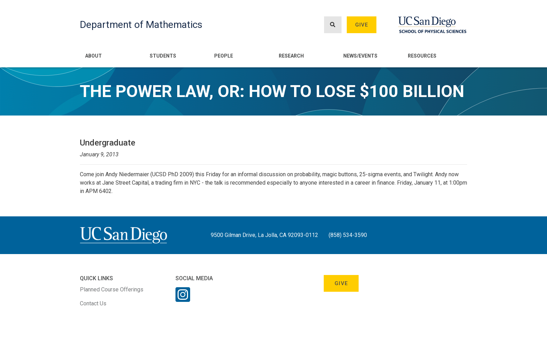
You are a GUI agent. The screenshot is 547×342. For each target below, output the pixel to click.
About (93, 56)
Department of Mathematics (141, 24)
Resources (422, 56)
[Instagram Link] (182, 299)
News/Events (360, 56)
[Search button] (333, 25)
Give (361, 25)
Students (163, 56)
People (223, 56)
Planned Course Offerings (111, 289)
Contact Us (93, 303)
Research (291, 56)
